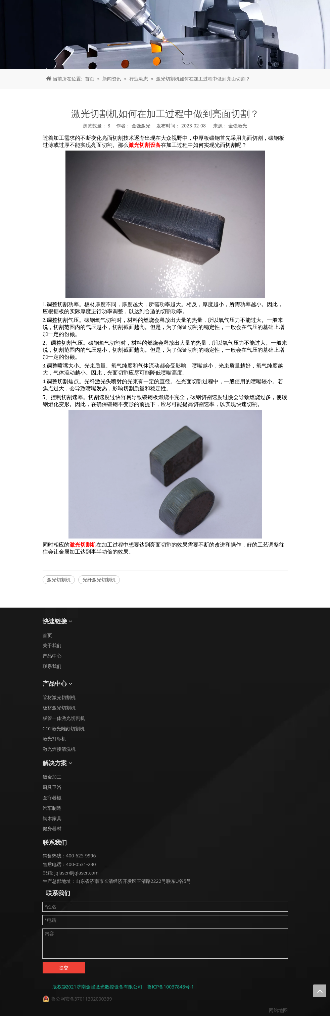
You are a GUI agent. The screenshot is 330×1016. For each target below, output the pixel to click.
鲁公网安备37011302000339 (81, 999)
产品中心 (52, 656)
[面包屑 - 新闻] (165, 34)
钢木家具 (52, 818)
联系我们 (52, 666)
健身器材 (52, 828)
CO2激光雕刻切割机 (64, 728)
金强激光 (237, 125)
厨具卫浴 (52, 787)
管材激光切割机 (59, 697)
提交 (63, 967)
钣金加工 (52, 777)
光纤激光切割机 (99, 579)
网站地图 (278, 1010)
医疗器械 (52, 797)
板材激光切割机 (59, 707)
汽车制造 (52, 808)
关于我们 (52, 645)
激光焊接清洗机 (59, 749)
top (319, 990)
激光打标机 (54, 738)
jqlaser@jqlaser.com (75, 872)
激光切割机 (58, 579)
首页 (47, 635)
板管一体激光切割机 (64, 718)
